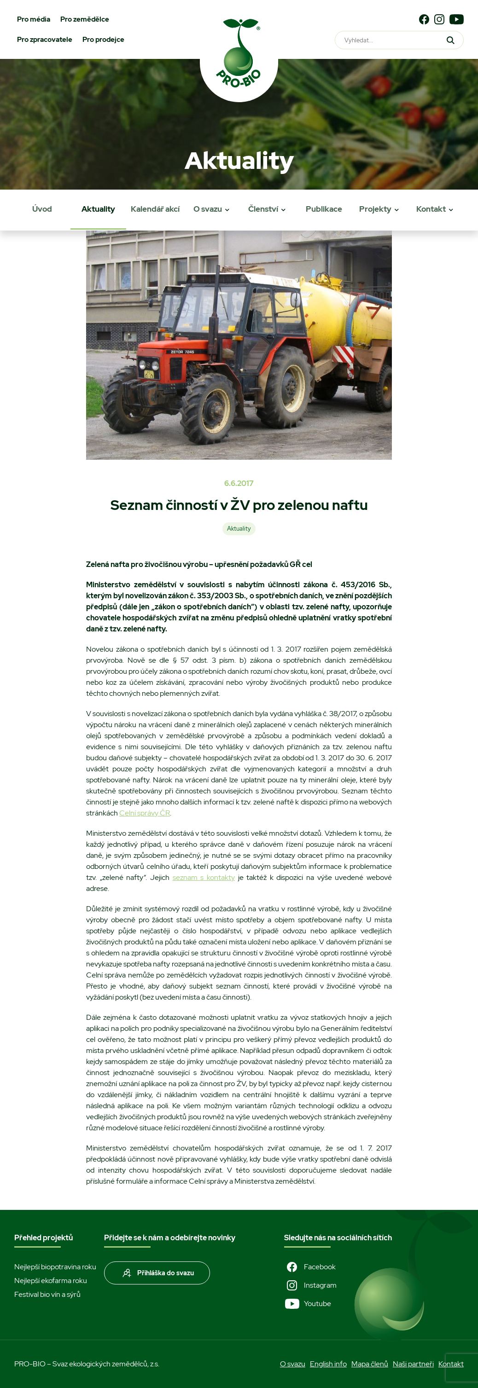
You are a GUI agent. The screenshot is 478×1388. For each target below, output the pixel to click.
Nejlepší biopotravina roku (55, 1267)
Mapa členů (369, 1364)
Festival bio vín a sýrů (47, 1294)
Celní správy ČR (144, 813)
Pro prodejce (103, 39)
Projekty (375, 209)
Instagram (310, 1285)
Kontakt (431, 209)
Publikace (324, 209)
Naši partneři (413, 1364)
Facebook (310, 1267)
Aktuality (98, 209)
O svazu (207, 209)
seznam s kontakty (204, 877)
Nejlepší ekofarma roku (50, 1280)
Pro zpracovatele (44, 39)
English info (328, 1364)
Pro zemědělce (84, 19)
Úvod (42, 209)
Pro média (33, 19)
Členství (263, 209)
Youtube (307, 1304)
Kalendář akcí (155, 209)
